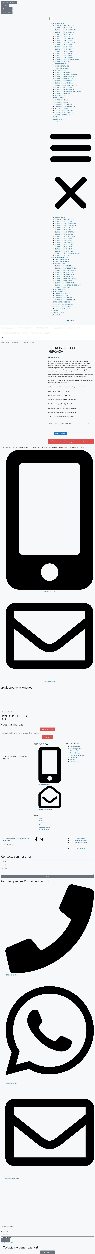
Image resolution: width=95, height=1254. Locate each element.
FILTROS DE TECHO (59, 23)
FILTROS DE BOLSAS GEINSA (64, 83)
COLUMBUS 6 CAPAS (61, 100)
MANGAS (56, 117)
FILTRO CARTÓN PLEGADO (61, 108)
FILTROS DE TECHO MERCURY (64, 49)
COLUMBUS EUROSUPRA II (63, 104)
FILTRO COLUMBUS (59, 98)
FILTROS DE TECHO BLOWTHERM (65, 30)
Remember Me (6, 1237)
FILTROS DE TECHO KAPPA (63, 45)
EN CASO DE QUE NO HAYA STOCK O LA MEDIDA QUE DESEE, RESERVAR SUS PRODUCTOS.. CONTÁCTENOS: (43, 447)
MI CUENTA (56, 121)
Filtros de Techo (10, 342)
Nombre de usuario (7, 1226)
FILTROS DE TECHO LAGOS (63, 47)
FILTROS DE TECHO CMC (63, 36)
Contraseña (5, 1232)
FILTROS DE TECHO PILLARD (64, 51)
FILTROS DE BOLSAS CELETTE (64, 79)
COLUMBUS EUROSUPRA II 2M (65, 106)
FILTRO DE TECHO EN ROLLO (64, 26)
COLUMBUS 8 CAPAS (61, 102)
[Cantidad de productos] (50, 434)
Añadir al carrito (60, 433)
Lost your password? (7, 1242)
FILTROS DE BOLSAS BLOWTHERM (66, 74)
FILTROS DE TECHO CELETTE (64, 34)
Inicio (2, 342)
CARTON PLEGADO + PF (62, 115)
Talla (50, 423)
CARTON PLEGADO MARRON (64, 111)
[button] (70, 170)
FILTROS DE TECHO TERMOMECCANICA (68, 60)
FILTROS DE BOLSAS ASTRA (63, 72)
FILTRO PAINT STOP (59, 96)
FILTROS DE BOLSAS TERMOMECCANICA (68, 91)
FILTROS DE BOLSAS (59, 70)
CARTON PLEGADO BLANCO (64, 113)
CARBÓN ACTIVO (58, 119)
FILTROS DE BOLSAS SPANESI (64, 89)
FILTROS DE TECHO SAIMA (63, 55)
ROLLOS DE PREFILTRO (60, 64)
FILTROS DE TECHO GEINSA (64, 40)
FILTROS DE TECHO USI (62, 62)
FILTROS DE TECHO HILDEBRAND (65, 43)
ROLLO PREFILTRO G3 (62, 66)
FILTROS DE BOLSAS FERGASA (64, 81)
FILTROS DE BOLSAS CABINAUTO (65, 77)
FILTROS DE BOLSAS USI (63, 94)
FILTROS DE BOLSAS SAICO (63, 87)
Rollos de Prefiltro (8, 712)
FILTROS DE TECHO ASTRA (63, 28)
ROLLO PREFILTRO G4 (62, 68)
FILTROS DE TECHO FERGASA (64, 38)
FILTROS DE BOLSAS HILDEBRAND (66, 85)
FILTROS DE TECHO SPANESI (64, 57)
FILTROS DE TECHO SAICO (63, 53)
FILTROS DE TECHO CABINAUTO (65, 32)
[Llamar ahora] (51, 18)
